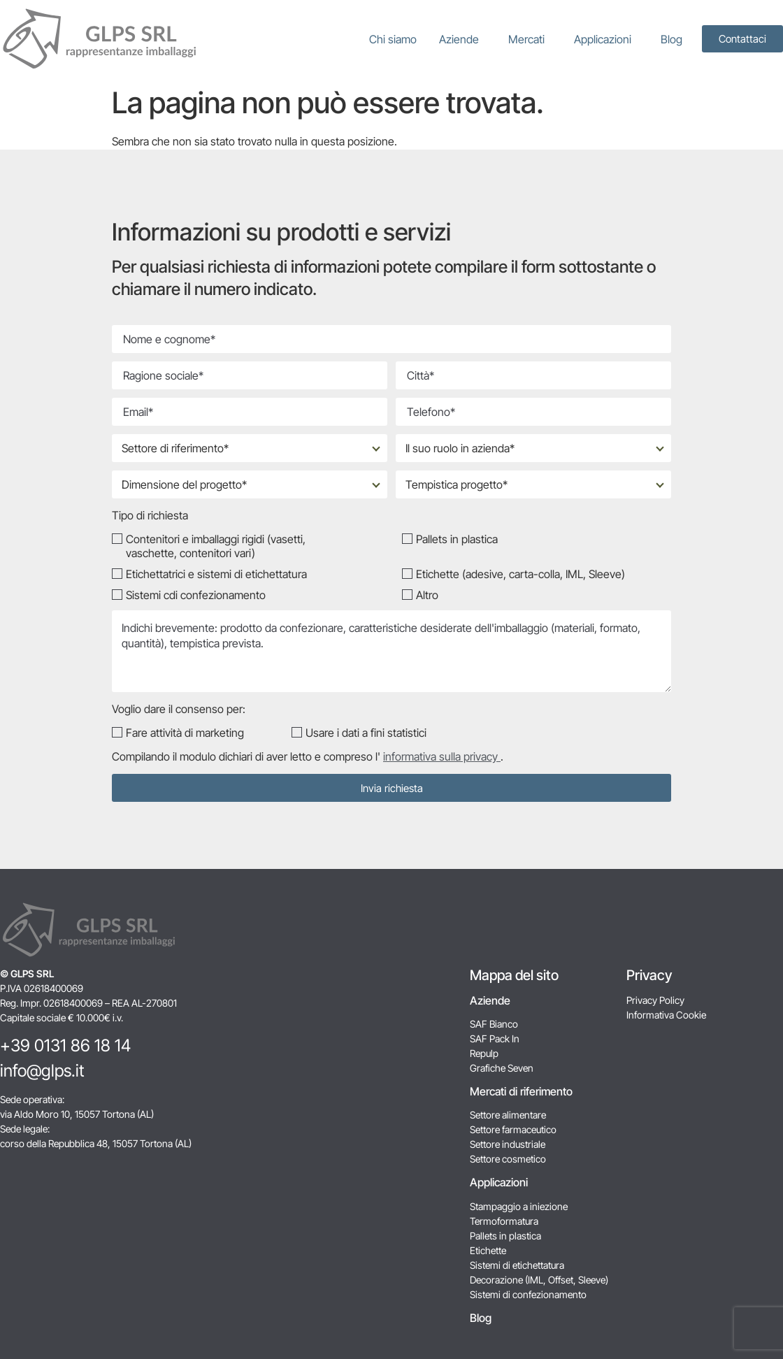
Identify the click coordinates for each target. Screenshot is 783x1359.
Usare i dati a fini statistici (366, 733)
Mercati (530, 39)
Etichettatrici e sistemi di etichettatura (216, 574)
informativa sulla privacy (442, 756)
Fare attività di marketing (185, 733)
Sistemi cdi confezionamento (196, 595)
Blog (671, 39)
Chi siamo (393, 39)
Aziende (462, 39)
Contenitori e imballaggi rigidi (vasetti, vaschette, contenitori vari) (216, 546)
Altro (427, 595)
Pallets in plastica (457, 539)
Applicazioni (606, 39)
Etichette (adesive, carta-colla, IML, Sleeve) (520, 574)
